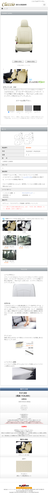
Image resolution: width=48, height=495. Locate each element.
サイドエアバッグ (27, 193)
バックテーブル (27, 177)
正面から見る (18, 61)
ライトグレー (28, 109)
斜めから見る (31, 61)
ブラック (37, 109)
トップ (6, 8)
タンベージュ (19, 109)
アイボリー (11, 109)
